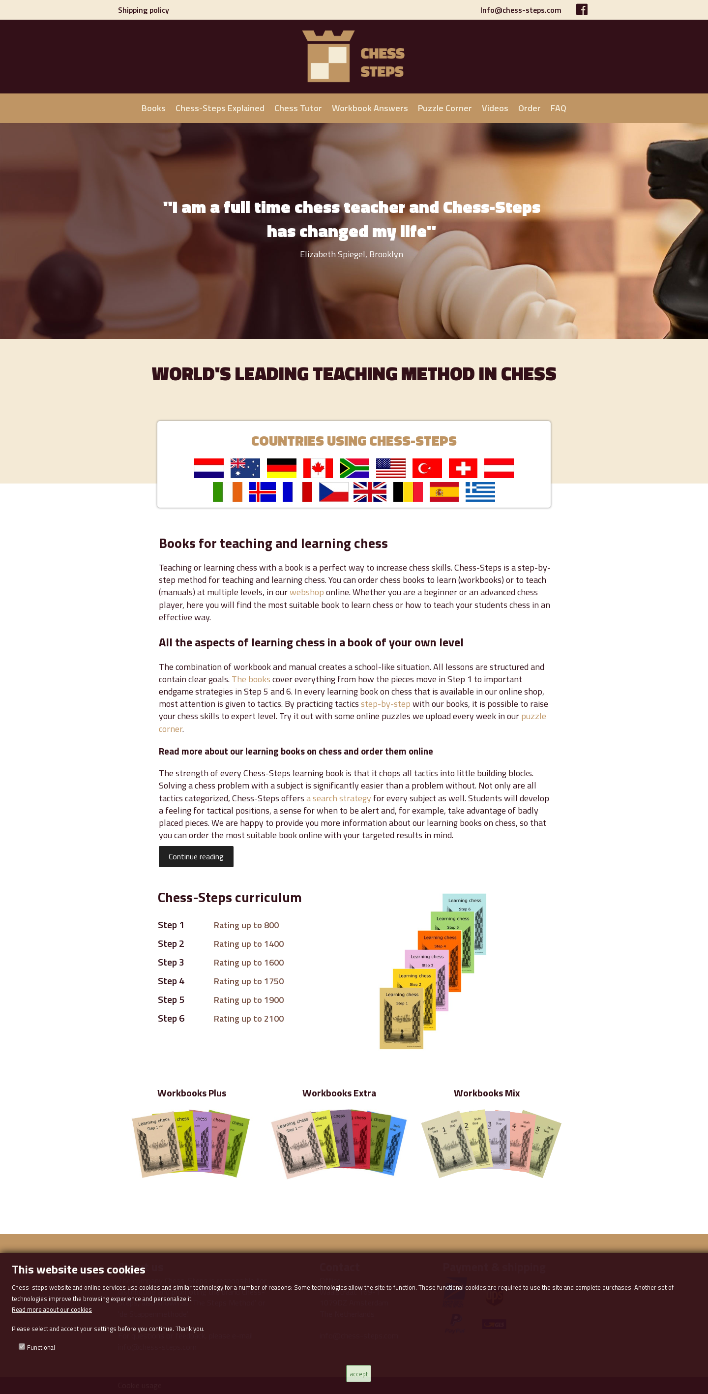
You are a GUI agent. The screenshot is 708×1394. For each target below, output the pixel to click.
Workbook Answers (370, 108)
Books (154, 108)
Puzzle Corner (445, 108)
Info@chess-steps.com (520, 10)
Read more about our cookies (52, 1309)
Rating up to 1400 (249, 943)
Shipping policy (143, 10)
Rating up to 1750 (249, 981)
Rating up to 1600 (249, 962)
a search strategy (338, 798)
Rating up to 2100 (249, 1018)
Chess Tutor (298, 108)
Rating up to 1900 (249, 999)
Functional (41, 1347)
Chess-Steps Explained (220, 108)
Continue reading (196, 856)
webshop (307, 592)
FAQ (558, 108)
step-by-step (386, 703)
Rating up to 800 (246, 925)
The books (251, 679)
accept (359, 1374)
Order (529, 108)
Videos (495, 108)
